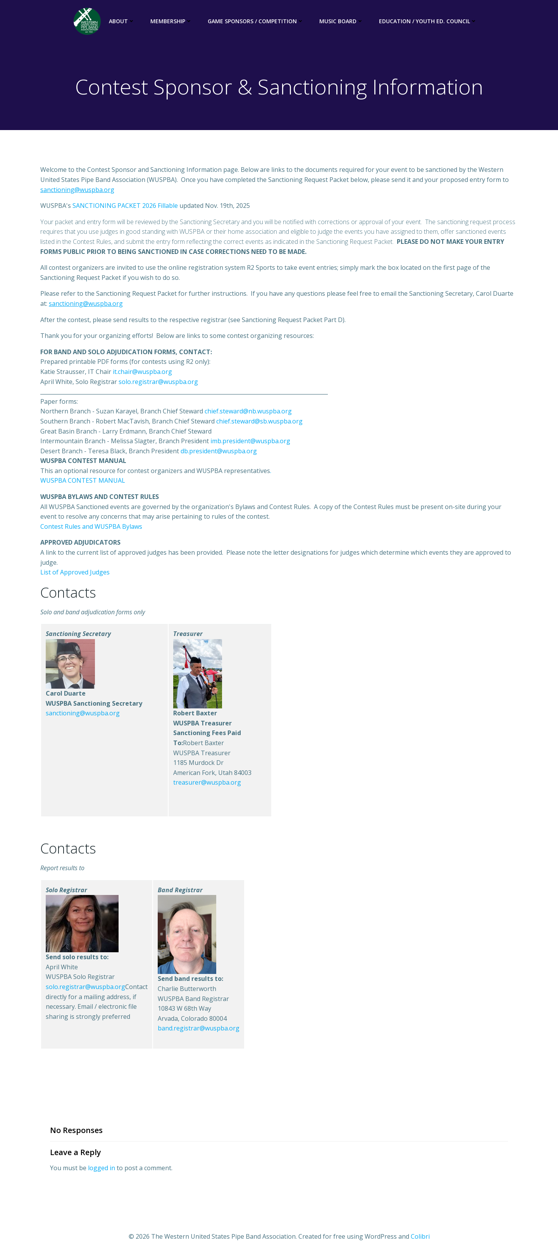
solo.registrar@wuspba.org (158, 382)
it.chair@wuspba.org (142, 372)
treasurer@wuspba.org (207, 783)
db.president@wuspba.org (219, 451)
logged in (101, 1168)
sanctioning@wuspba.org (83, 714)
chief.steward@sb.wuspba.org (259, 422)
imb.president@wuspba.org (250, 441)
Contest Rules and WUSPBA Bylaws (91, 527)
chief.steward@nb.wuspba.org (248, 412)
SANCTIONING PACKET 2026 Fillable (125, 206)
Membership (171, 21)
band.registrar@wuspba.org (198, 1029)
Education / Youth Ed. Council (428, 21)
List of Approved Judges (75, 573)
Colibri (420, 1237)
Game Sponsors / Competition (255, 21)
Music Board (341, 21)
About (121, 21)
